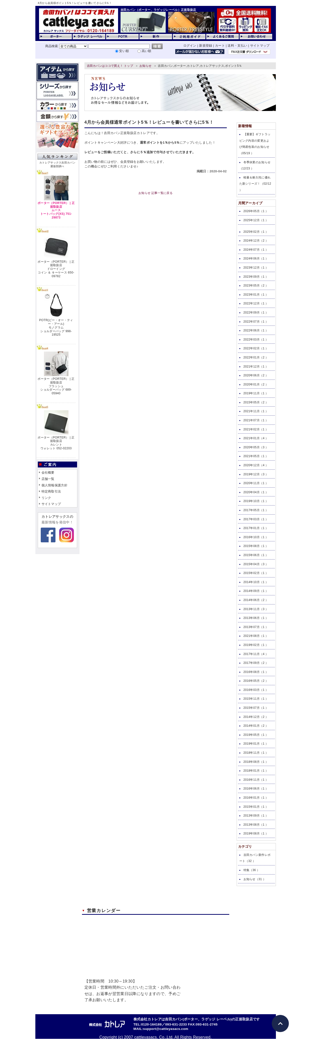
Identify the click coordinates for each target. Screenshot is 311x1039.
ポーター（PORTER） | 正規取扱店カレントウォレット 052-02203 (56, 443)
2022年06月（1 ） (256, 330)
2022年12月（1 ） (256, 303)
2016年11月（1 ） (256, 779)
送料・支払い (237, 45)
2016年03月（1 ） (256, 690)
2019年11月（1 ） (256, 393)
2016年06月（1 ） (256, 788)
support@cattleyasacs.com (165, 1029)
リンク (46, 498)
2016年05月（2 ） (256, 681)
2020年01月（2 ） (256, 384)
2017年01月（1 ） (256, 528)
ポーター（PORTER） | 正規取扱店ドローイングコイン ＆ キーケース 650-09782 (56, 269)
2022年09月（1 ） (256, 312)
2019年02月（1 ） (256, 645)
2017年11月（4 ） (256, 654)
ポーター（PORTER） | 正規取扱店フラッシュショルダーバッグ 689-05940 (56, 386)
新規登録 (205, 45)
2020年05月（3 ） (256, 447)
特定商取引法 (51, 491)
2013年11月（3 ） (256, 609)
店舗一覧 (47, 479)
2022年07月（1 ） (256, 321)
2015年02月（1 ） (256, 573)
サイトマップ (260, 45)
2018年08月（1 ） (256, 762)
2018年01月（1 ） (256, 770)
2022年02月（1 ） (256, 348)
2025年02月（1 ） (256, 231)
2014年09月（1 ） (256, 591)
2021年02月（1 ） (256, 429)
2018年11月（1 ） (256, 752)
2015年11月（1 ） (256, 698)
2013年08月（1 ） (256, 824)
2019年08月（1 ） (256, 833)
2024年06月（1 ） (256, 258)
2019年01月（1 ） (256, 743)
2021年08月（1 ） (256, 636)
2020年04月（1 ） (256, 492)
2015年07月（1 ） (256, 708)
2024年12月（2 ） (256, 240)
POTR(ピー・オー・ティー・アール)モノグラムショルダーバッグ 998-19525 (56, 327)
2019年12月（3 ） (256, 474)
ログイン (189, 45)
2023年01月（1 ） (256, 294)
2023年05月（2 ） (256, 285)
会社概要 (47, 472)
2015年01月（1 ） (256, 806)
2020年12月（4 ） (256, 465)
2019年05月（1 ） (256, 735)
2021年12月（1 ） (256, 366)
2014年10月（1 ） (256, 582)
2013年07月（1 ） (256, 627)
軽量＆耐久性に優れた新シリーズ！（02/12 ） (255, 184)
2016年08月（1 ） (256, 672)
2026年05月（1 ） (256, 211)
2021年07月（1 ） (256, 420)
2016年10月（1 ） (256, 537)
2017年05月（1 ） (256, 510)
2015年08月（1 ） (256, 546)
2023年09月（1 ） (256, 276)
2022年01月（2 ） (256, 357)
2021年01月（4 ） (256, 438)
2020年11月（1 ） (256, 483)
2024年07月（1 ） (256, 249)
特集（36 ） (251, 870)
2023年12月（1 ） (256, 267)
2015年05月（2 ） (256, 402)
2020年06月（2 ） (256, 375)
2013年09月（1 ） (256, 815)
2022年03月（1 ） (256, 339)
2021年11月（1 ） (256, 411)
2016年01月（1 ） (256, 797)
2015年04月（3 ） (256, 564)
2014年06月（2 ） (256, 600)
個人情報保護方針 (54, 485)
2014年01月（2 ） (256, 725)
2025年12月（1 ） (256, 220)
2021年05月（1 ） (256, 456)
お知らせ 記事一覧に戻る (155, 193)
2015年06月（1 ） (256, 555)
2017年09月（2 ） (256, 663)
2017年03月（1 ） (256, 519)
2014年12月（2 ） (256, 717)
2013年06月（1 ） (256, 618)
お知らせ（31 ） (254, 879)
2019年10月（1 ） (256, 501)
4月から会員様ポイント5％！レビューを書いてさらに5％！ (75, 2)
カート (220, 45)
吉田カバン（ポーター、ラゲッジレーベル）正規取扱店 (158, 10)
